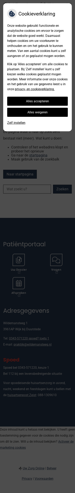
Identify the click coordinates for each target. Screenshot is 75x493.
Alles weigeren (37, 112)
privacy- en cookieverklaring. (35, 89)
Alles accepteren (37, 101)
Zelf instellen (16, 123)
